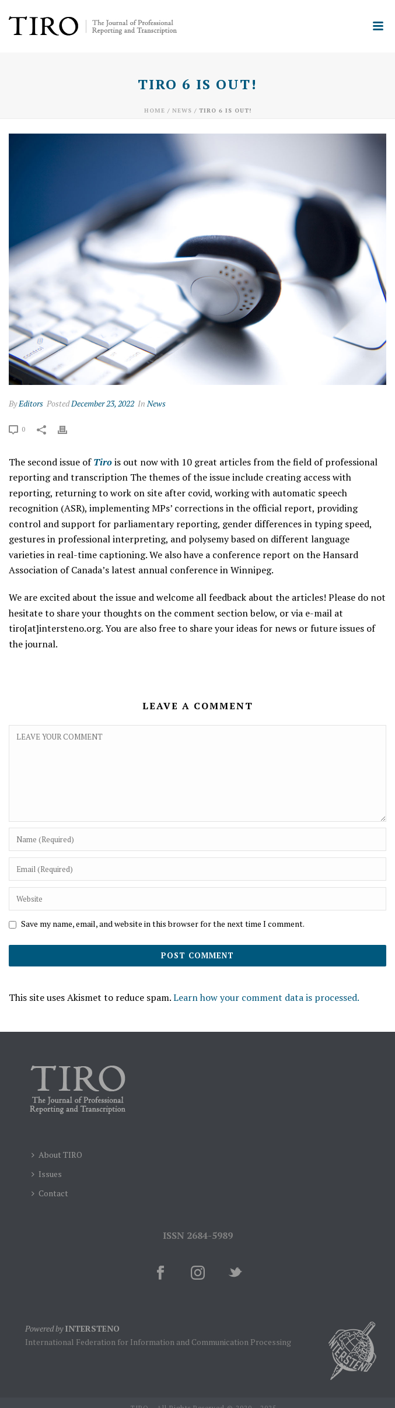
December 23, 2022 (102, 403)
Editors (31, 403)
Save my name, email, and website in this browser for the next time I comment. (163, 923)
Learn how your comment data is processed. (266, 997)
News (182, 110)
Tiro (102, 462)
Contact (50, 1193)
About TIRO (57, 1154)
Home (154, 110)
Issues (47, 1173)
